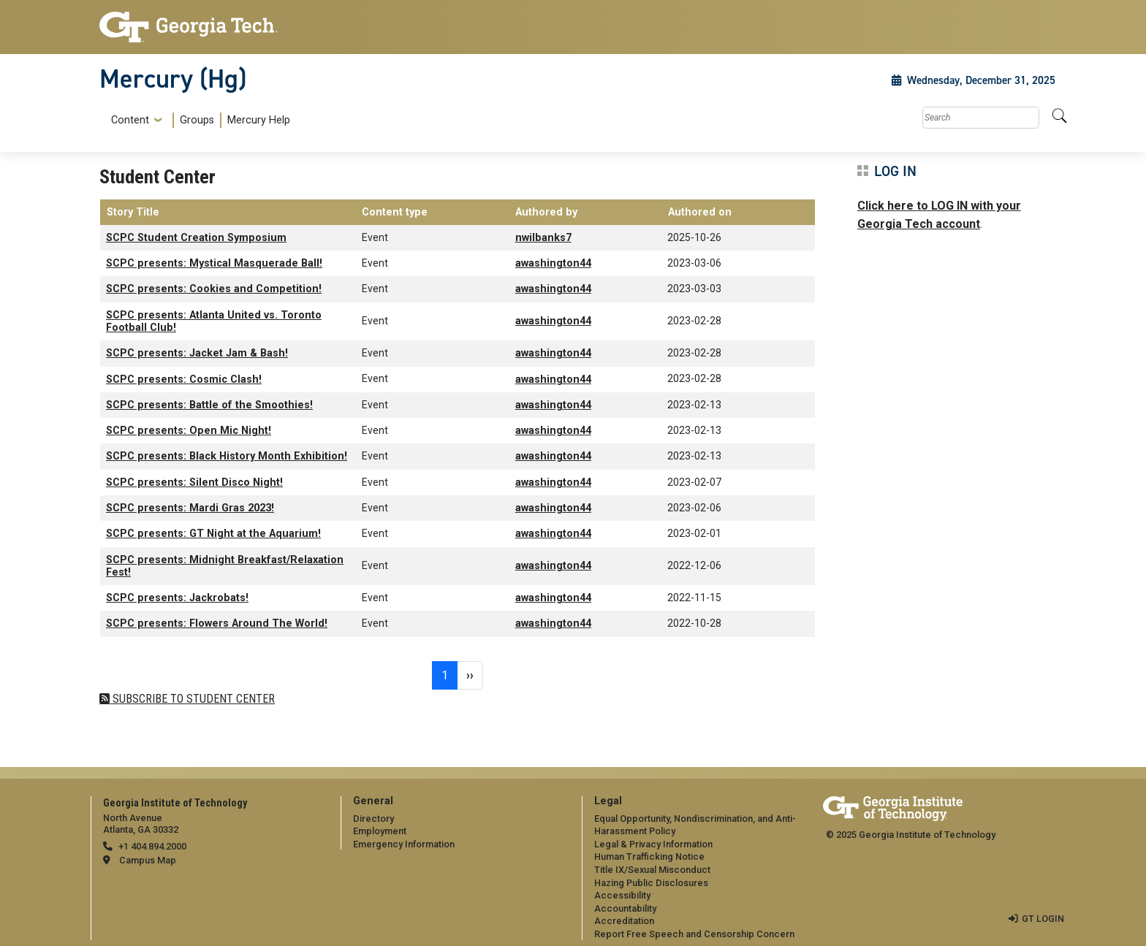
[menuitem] (197, 120)
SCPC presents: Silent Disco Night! (194, 482)
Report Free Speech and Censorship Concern (694, 933)
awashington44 (553, 263)
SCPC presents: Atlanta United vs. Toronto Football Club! (214, 321)
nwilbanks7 (543, 238)
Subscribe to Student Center (192, 699)
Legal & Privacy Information (653, 844)
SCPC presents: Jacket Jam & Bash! (197, 353)
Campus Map (147, 860)
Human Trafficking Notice (649, 856)
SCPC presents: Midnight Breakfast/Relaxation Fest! (225, 566)
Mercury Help (258, 120)
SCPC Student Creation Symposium (196, 238)
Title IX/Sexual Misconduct (652, 869)
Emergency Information (404, 844)
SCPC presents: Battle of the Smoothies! (209, 405)
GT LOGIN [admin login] (1043, 918)
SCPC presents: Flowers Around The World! (216, 623)
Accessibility (622, 895)
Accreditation (624, 920)
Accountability (625, 908)
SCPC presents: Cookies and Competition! (214, 289)
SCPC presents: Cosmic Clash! (184, 379)
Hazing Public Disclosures (651, 882)
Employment (379, 830)
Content (130, 120)
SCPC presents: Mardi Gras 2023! (190, 508)
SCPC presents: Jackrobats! (177, 598)
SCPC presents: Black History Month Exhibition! (226, 456)
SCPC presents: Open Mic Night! (188, 430)
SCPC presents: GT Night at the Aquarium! (213, 533)
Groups (197, 120)
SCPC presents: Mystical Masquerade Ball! (214, 263)
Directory (373, 818)
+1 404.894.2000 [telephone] (152, 846)
